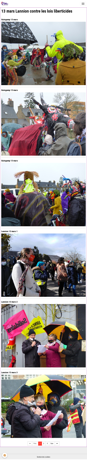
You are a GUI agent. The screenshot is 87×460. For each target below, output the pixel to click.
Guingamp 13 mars (9, 19)
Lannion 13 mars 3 (9, 372)
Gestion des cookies (43, 457)
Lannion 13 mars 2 (9, 302)
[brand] (5, 4)
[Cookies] (4, 455)
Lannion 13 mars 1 (9, 231)
